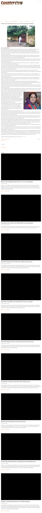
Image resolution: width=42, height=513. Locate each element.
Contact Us (21, 21)
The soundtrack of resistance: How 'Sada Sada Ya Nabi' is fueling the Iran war (15, 381)
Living (4, 140)
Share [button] (39, 139)
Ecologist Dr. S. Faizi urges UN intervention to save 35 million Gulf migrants (15, 501)
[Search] (38, 1)
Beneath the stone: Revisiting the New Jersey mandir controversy (13, 421)
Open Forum (7, 21)
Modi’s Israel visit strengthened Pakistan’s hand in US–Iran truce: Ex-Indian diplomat (17, 181)
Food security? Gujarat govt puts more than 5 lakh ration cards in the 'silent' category (17, 341)
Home (2, 21)
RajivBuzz (32, 21)
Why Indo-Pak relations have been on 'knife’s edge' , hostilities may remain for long (16, 261)
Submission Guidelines (14, 21)
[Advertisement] (21, 13)
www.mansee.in (24, 136)
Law (1, 140)
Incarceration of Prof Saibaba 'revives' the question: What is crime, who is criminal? (17, 301)
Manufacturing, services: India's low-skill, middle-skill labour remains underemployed (17, 223)
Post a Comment (3, 147)
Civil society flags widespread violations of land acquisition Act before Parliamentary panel (18, 461)
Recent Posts (27, 21)
